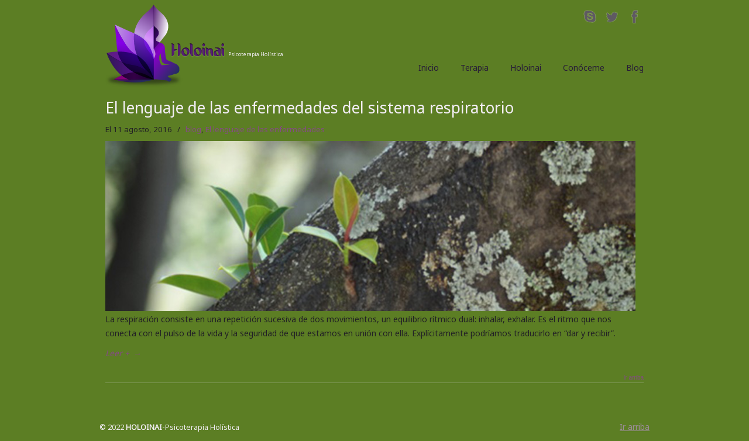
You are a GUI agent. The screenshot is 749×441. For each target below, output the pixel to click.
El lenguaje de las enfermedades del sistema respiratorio (309, 107)
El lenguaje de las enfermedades (265, 129)
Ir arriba (634, 378)
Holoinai (202, 46)
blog (193, 129)
